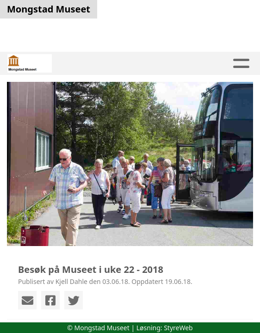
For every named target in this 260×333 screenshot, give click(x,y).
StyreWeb (178, 327)
